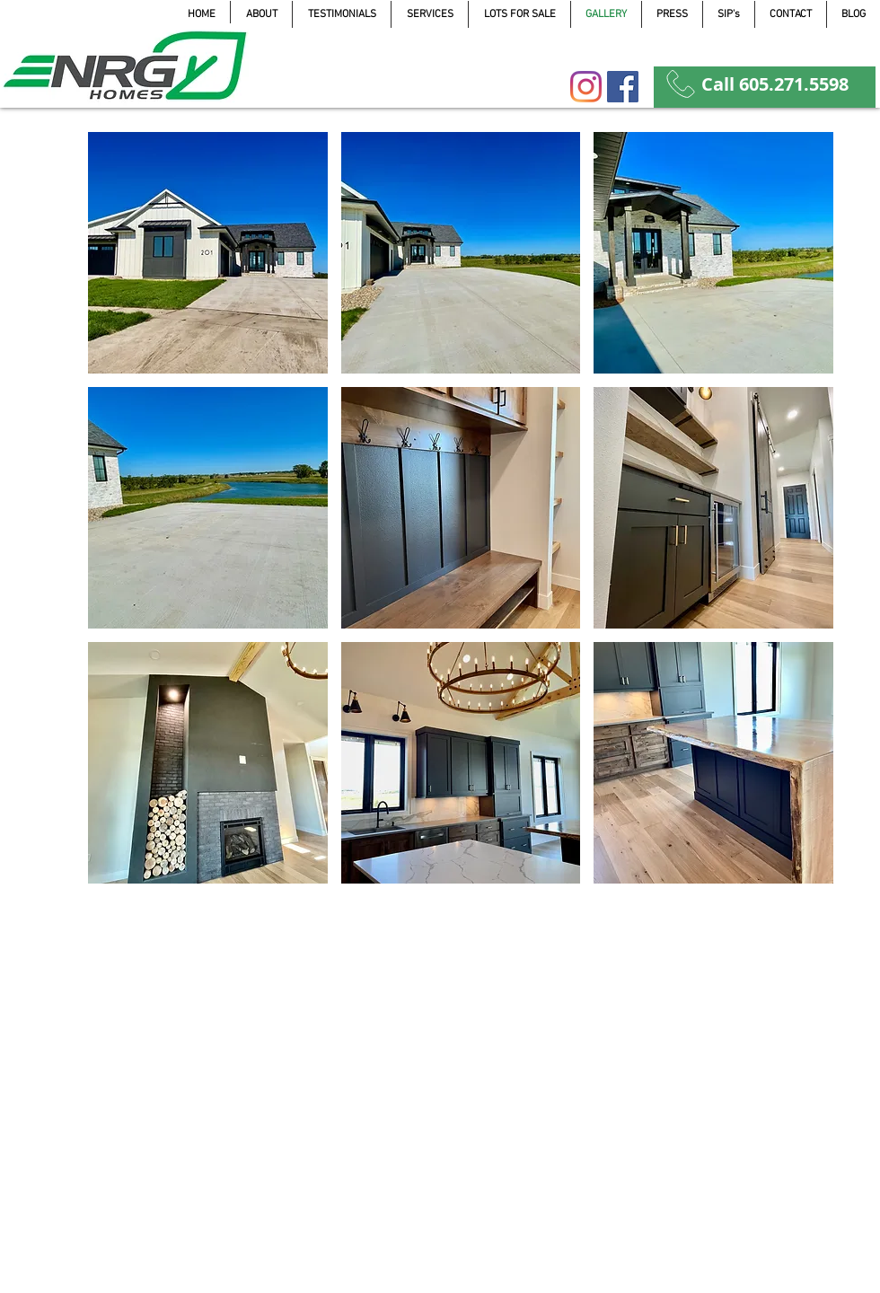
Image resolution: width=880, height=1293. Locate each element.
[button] (208, 253)
